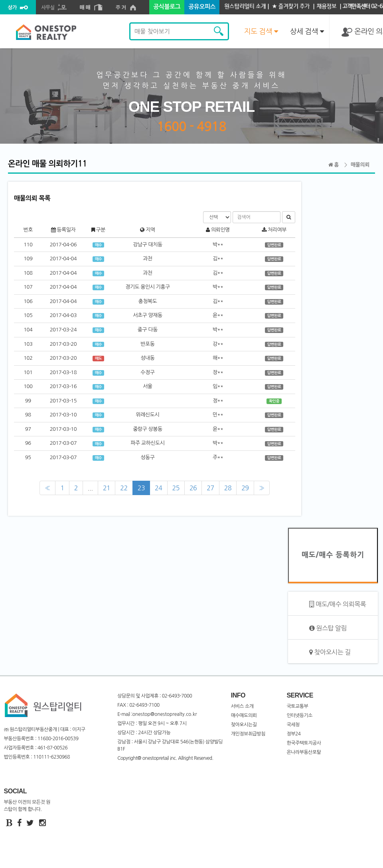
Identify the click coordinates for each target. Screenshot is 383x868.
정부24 (293, 733)
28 (227, 488)
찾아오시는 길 (330, 652)
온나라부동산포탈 (303, 752)
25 (176, 488)
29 (245, 488)
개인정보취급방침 (248, 733)
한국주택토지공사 (303, 743)
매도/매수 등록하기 (333, 555)
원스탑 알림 (328, 628)
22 (123, 488)
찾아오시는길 (244, 724)
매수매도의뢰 (244, 715)
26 (193, 488)
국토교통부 (297, 706)
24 (158, 488)
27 (210, 488)
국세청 (292, 724)
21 (106, 488)
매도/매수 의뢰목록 (337, 604)
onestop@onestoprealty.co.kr (164, 714)
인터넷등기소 (299, 715)
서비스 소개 (242, 706)
